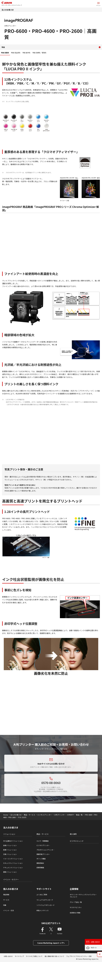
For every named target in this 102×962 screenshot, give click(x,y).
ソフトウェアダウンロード (46, 905)
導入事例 (73, 834)
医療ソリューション (10, 850)
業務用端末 (40, 863)
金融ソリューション (10, 845)
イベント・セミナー (11, 879)
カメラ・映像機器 (43, 841)
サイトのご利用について (34, 956)
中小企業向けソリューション (13, 841)
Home (5, 815)
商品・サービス (29, 815)
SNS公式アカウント (51, 923)
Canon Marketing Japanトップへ (51, 943)
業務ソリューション (10, 872)
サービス (6, 900)
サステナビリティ (76, 907)
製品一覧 (79, 815)
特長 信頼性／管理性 (39, 53)
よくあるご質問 (42, 894)
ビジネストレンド (77, 841)
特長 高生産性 (15, 53)
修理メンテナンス (43, 910)
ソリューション (9, 834)
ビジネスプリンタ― (43, 845)
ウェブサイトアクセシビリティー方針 (79, 956)
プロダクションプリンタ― (46, 850)
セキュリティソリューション (13, 863)
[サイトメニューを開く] (98, 3)
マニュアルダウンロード (45, 900)
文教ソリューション (10, 854)
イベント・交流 (8, 910)
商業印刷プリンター (43, 854)
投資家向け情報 (75, 913)
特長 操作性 (26, 53)
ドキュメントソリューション (13, 867)
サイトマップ (19, 956)
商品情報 (6, 894)
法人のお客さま (8, 9)
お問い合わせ (8, 956)
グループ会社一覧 (76, 902)
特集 (4, 905)
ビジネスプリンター (44, 815)
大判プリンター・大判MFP (64, 815)
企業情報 (74, 888)
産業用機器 (40, 867)
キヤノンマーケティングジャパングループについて (83, 895)
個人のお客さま (10, 888)
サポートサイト (44, 888)
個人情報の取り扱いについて (54, 956)
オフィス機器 (41, 859)
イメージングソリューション (13, 859)
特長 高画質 (5, 53)
